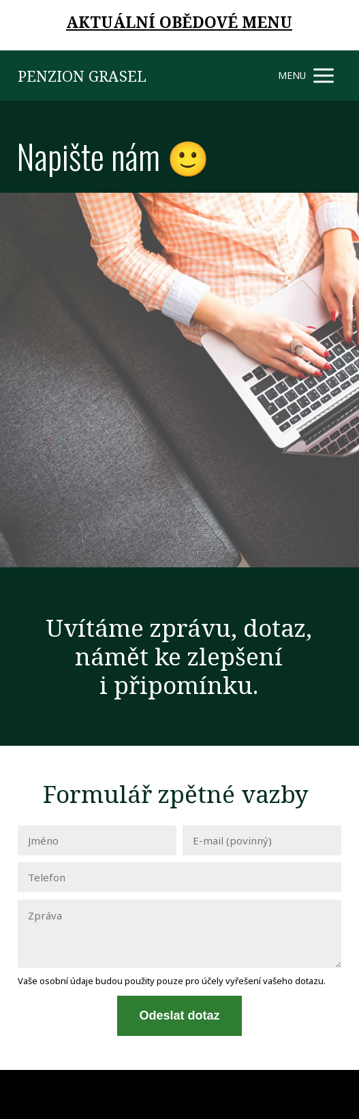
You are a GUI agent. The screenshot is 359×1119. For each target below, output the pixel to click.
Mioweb (325, 1094)
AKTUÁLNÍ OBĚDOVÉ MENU (179, 22)
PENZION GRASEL (82, 75)
